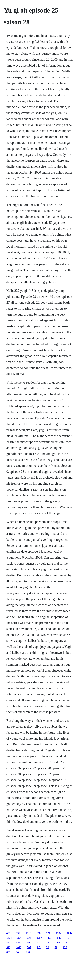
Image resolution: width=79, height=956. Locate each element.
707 (29, 947)
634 (29, 937)
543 (59, 937)
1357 (39, 937)
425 (8, 942)
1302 (58, 933)
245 (39, 947)
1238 (27, 952)
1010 (28, 933)
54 (17, 952)
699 (28, 942)
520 (8, 947)
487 (50, 937)
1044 (69, 933)
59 (56, 947)
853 (68, 942)
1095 (57, 942)
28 (47, 947)
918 (39, 933)
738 (47, 942)
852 (18, 942)
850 (8, 952)
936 (65, 947)
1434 (9, 937)
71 (68, 937)
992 (18, 933)
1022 (18, 947)
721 (48, 933)
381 (37, 942)
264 (19, 937)
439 (8, 933)
